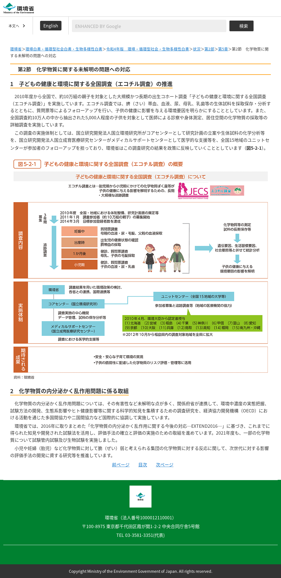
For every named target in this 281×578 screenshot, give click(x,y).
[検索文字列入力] (149, 26)
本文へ (14, 25)
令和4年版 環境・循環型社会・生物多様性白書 (147, 49)
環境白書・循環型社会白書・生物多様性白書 (64, 49)
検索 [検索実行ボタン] (243, 25)
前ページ (121, 464)
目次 (142, 464)
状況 (197, 49)
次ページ (164, 464)
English (50, 25)
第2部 (209, 49)
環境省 (16, 49)
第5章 (223, 49)
